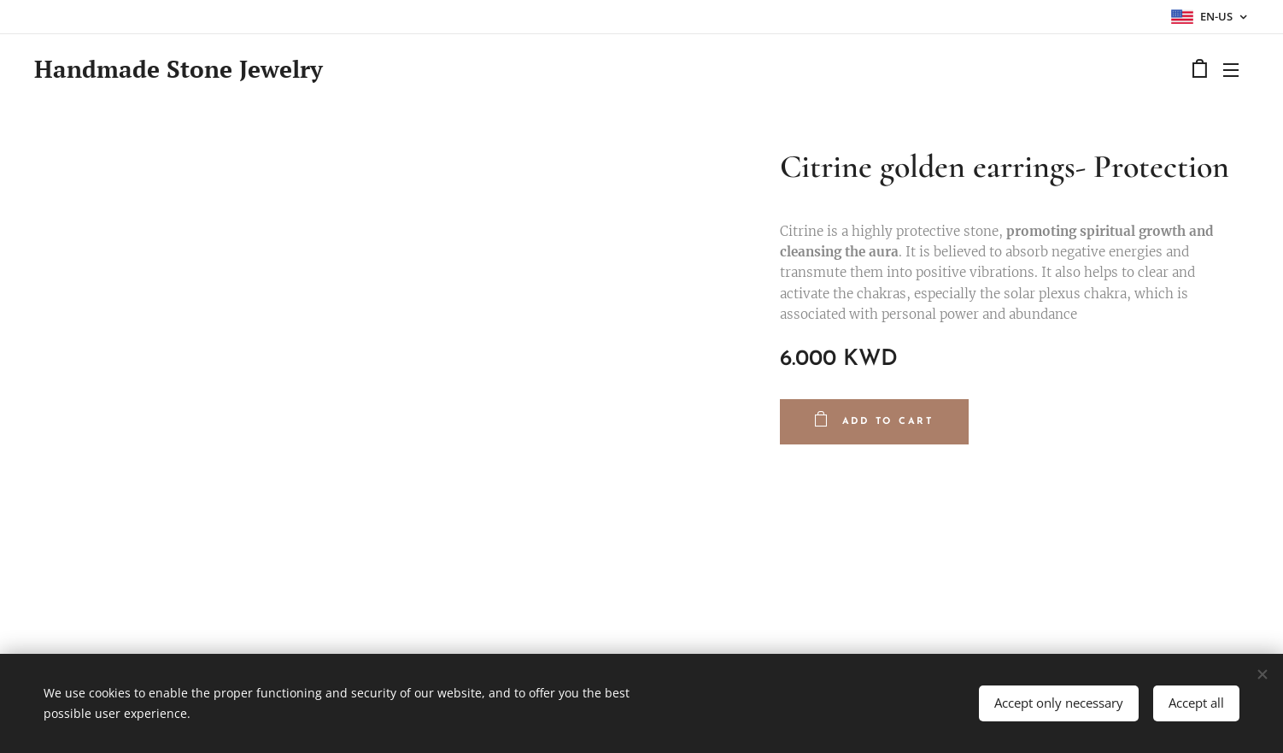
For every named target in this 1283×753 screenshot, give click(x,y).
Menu (1231, 70)
